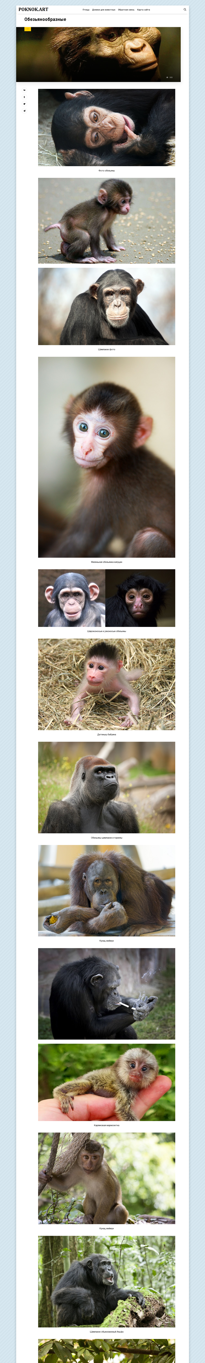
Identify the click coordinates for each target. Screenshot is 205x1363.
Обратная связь (126, 9)
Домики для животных (103, 9)
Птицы (86, 9)
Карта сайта (143, 9)
